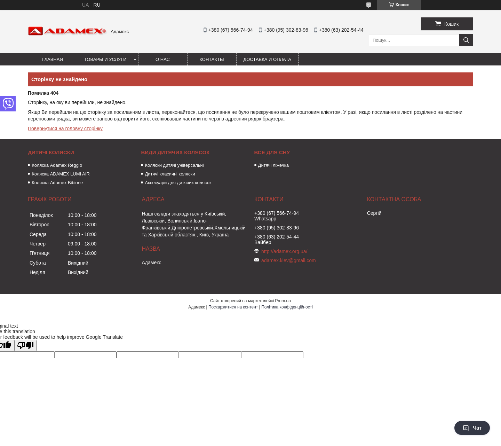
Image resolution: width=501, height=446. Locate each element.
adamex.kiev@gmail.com (288, 260)
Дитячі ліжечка (273, 165)
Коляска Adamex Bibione (57, 182)
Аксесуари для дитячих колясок (178, 182)
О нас (163, 59)
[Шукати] (466, 40)
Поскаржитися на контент (233, 307)
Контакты (211, 59)
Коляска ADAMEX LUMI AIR (61, 174)
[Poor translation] (25, 345)
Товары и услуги (105, 59)
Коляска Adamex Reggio (57, 165)
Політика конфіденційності (287, 307)
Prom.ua (283, 300)
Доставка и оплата (267, 59)
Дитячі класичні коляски (170, 174)
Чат (472, 428)
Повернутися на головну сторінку (65, 128)
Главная (52, 59)
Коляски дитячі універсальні (174, 165)
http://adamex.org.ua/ (284, 251)
